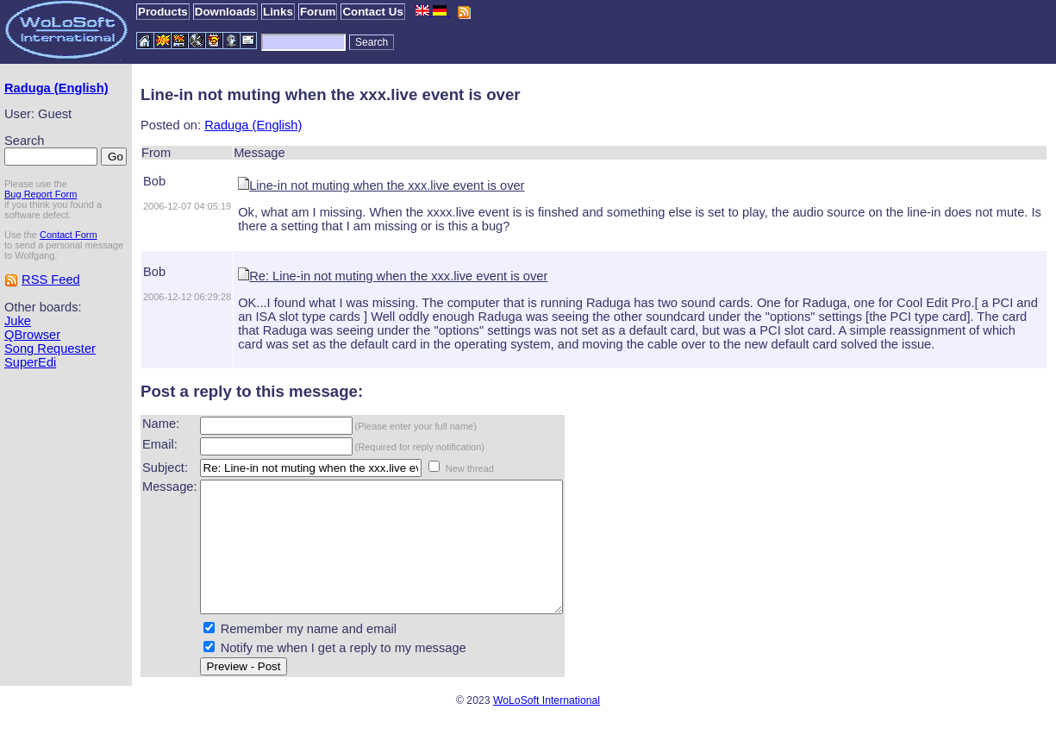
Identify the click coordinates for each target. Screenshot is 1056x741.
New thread (470, 468)
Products (163, 11)
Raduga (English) (56, 88)
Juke (17, 321)
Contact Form (68, 234)
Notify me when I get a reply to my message (343, 674)
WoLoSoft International (546, 726)
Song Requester (50, 348)
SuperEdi (30, 362)
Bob (154, 181)
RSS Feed (51, 279)
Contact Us (372, 11)
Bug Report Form (40, 194)
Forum (317, 11)
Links (278, 11)
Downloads (225, 11)
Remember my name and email (309, 655)
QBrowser (32, 335)
